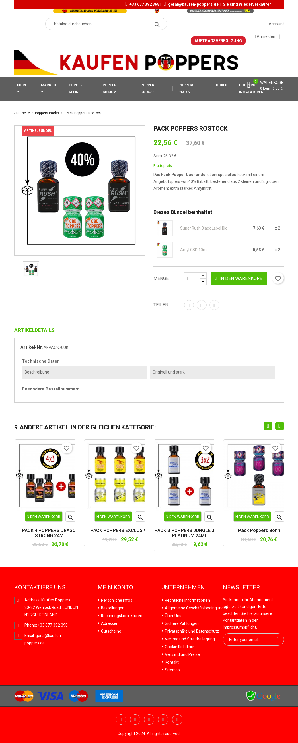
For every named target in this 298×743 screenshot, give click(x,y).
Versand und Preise (182, 655)
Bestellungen (112, 608)
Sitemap (172, 670)
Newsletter (241, 587)
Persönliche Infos (116, 600)
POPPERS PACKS (186, 89)
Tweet (202, 305)
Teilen (189, 305)
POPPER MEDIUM (109, 89)
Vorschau (71, 518)
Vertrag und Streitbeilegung (189, 639)
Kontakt (171, 662)
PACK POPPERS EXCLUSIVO (120, 530)
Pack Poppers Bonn (259, 530)
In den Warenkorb (238, 278)
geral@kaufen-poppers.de (193, 4)
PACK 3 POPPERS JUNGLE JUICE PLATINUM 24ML (189, 533)
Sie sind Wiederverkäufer (247, 4)
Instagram (177, 719)
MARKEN (48, 85)
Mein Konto (115, 587)
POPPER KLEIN (76, 89)
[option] (31, 269)
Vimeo (163, 719)
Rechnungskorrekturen (121, 616)
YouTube (135, 719)
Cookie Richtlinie (179, 647)
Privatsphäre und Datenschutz (191, 631)
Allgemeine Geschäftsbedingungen (196, 608)
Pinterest (214, 305)
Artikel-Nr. (31, 347)
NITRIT (22, 85)
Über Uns (172, 616)
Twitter (121, 719)
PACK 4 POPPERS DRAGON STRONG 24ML (50, 533)
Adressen (109, 624)
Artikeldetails (34, 330)
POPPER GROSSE (148, 89)
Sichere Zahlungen (181, 624)
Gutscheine (110, 631)
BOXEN (222, 85)
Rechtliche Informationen (187, 600)
